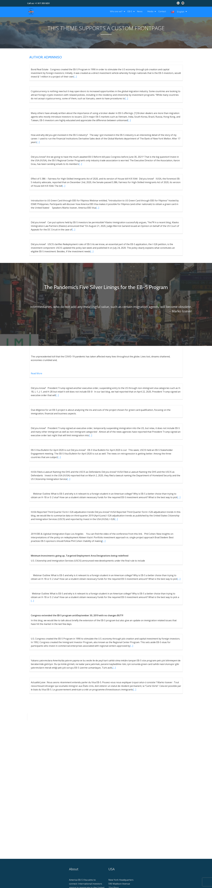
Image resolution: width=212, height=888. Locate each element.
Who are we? (116, 11)
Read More (36, 373)
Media (150, 11)
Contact (162, 11)
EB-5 (130, 11)
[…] (75, 76)
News (139, 11)
